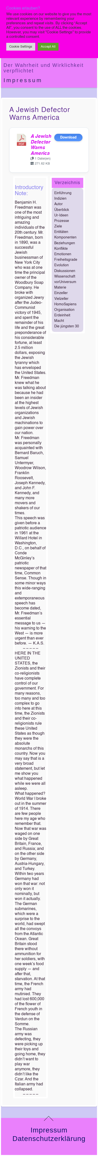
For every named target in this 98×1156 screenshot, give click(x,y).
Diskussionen (64, 271)
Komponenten (65, 237)
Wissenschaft (64, 276)
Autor (58, 204)
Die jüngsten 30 (66, 326)
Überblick (61, 210)
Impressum (23, 80)
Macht (59, 321)
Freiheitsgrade (65, 260)
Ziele (58, 226)
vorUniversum (65, 282)
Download (68, 137)
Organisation (64, 310)
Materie (60, 287)
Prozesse (61, 221)
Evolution (61, 265)
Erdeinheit (62, 315)
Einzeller (61, 293)
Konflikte (61, 248)
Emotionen (62, 254)
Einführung (63, 193)
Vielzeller (61, 299)
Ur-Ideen (61, 215)
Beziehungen (64, 243)
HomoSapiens (65, 304)
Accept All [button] (48, 46)
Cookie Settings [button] (20, 46)
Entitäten (61, 232)
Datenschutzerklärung (49, 1138)
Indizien (60, 198)
